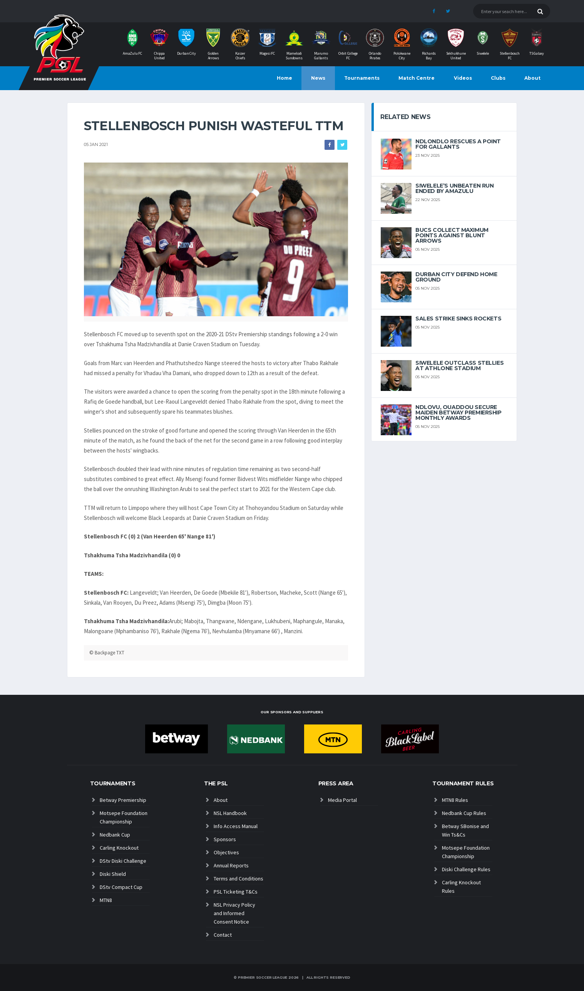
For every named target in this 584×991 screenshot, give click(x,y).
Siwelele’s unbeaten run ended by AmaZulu (454, 188)
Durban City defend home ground (456, 277)
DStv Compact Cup (121, 887)
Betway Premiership (123, 799)
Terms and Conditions (238, 878)
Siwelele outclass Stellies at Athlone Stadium (459, 365)
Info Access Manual (236, 826)
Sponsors (225, 839)
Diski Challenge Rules (466, 869)
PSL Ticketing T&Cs (236, 891)
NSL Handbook (230, 813)
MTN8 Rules (455, 799)
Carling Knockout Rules (461, 886)
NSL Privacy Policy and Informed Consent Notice (234, 913)
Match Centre (416, 78)
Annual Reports (231, 865)
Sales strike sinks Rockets (458, 318)
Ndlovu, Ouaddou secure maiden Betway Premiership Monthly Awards (458, 412)
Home (284, 78)
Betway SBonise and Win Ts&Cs (465, 830)
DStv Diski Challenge (123, 860)
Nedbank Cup (115, 834)
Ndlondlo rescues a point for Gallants (458, 144)
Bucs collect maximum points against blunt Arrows (452, 235)
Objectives (226, 852)
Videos (463, 78)
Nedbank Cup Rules (464, 813)
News (318, 78)
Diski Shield (113, 873)
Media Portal (342, 799)
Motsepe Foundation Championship (123, 817)
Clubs (498, 78)
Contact (223, 934)
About (532, 78)
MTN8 (106, 900)
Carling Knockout (119, 847)
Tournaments (362, 78)
